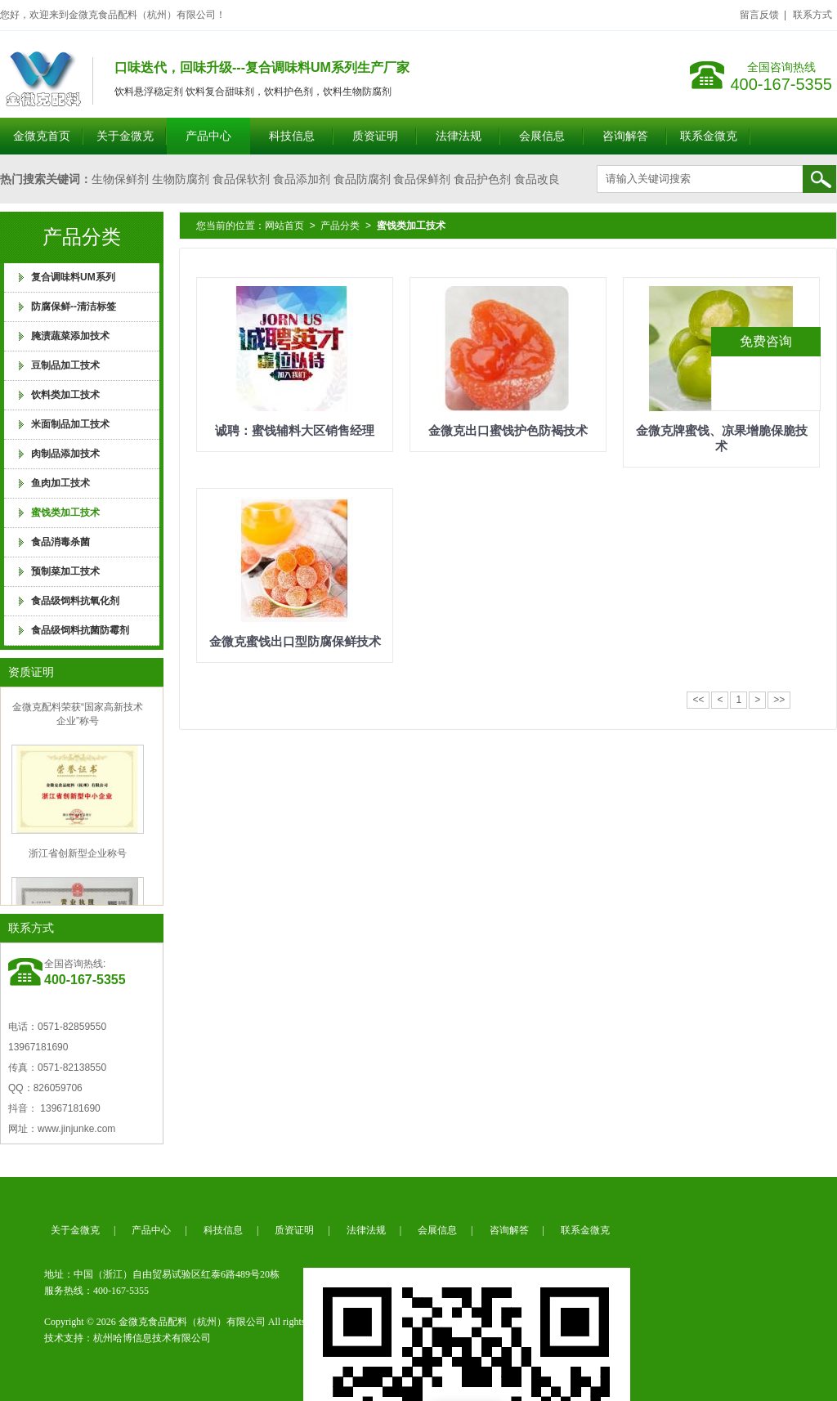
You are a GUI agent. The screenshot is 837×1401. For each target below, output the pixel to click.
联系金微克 (708, 136)
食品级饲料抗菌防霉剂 (80, 630)
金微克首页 (41, 136)
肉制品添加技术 (65, 453)
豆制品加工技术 (65, 365)
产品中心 (208, 136)
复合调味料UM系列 (73, 277)
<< (698, 699)
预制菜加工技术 (65, 571)
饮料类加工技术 (65, 395)
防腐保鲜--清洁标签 (73, 306)
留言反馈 (759, 14)
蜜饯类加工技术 (65, 512)
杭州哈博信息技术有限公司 (152, 1338)
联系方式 (812, 14)
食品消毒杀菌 (60, 542)
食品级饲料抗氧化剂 (75, 601)
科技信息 (292, 136)
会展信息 (542, 136)
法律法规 (458, 136)
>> (779, 699)
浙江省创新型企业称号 (78, 856)
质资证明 (375, 136)
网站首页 (284, 225)
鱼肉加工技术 (60, 483)
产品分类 (340, 225)
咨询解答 (625, 136)
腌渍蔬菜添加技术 (70, 336)
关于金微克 (125, 136)
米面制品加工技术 (70, 424)
